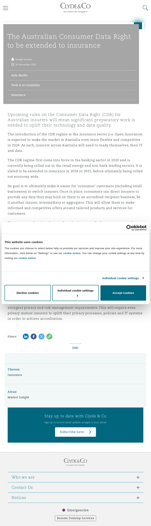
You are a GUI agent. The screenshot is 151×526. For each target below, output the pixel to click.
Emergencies (77, 510)
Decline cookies (28, 292)
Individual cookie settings (120, 278)
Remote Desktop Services (75, 518)
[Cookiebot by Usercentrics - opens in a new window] (129, 228)
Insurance (15, 375)
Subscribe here (72, 432)
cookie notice (72, 253)
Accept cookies (123, 292)
